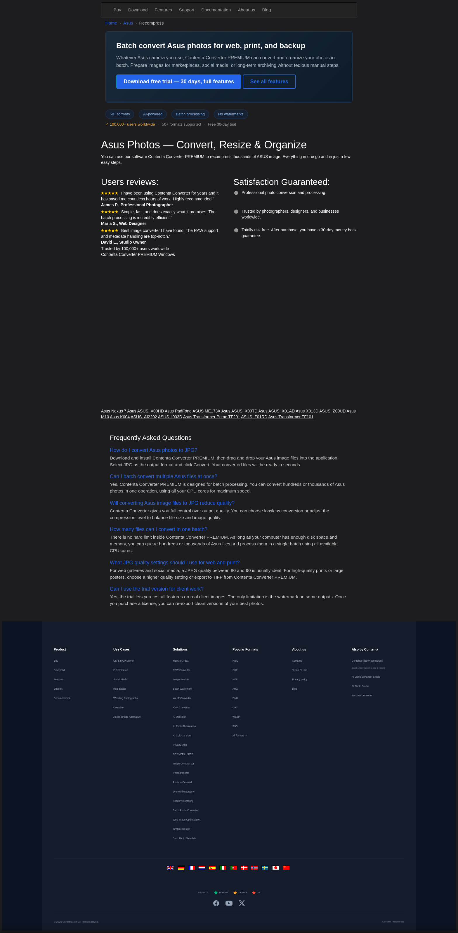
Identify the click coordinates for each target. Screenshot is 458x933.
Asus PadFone (178, 411)
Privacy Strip (180, 744)
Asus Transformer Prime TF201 (211, 417)
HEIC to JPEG (181, 660)
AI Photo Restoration (184, 726)
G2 (255, 892)
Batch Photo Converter (185, 810)
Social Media (120, 679)
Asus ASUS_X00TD (239, 411)
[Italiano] (223, 869)
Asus (128, 22)
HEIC (235, 660)
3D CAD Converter (362, 695)
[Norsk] (255, 869)
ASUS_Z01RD (254, 417)
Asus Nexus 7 (113, 411)
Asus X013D (307, 411)
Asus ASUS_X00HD (145, 411)
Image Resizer (181, 679)
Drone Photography (184, 791)
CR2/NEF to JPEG (183, 754)
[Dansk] (244, 869)
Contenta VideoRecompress (367, 660)
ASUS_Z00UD (332, 411)
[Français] (192, 869)
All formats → (240, 735)
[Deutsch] (181, 869)
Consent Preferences (393, 921)
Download (138, 9)
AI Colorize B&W (182, 735)
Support (187, 9)
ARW (235, 688)
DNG (235, 698)
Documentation (216, 9)
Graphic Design (181, 829)
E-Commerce (120, 670)
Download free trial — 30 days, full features (179, 81)
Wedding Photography (125, 698)
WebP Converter (182, 698)
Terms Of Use (299, 670)
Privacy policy (299, 679)
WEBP (236, 716)
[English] (171, 869)
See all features (269, 81)
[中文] (286, 869)
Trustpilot (221, 892)
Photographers (181, 772)
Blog (266, 9)
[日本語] (276, 869)
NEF (235, 679)
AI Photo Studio (360, 686)
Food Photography (183, 801)
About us (246, 9)
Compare (118, 707)
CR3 (235, 707)
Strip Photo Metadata (184, 838)
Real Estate (119, 688)
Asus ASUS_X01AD (277, 411)
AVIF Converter (181, 707)
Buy (117, 9)
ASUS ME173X (206, 411)
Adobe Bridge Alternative (127, 716)
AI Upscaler (179, 716)
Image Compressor (183, 763)
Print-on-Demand (182, 782)
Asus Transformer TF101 (291, 417)
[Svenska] (265, 869)
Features (163, 9)
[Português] (234, 869)
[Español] (213, 869)
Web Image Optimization (186, 819)
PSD (235, 726)
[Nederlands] (202, 869)
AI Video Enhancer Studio (366, 676)
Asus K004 (120, 417)
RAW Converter (181, 670)
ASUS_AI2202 (144, 417)
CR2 (235, 670)
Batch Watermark (182, 688)
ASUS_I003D (170, 417)
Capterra (240, 892)
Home (111, 22)
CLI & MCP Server (123, 660)
